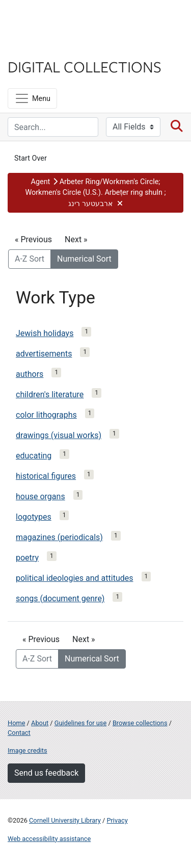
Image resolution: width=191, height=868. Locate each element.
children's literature (50, 394)
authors (29, 374)
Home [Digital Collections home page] (16, 723)
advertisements (44, 354)
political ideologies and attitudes (74, 578)
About (39, 723)
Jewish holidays (44, 333)
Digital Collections (84, 66)
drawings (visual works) (58, 435)
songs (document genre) (60, 598)
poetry (27, 558)
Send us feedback (46, 773)
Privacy (116, 820)
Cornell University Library (65, 820)
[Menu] (32, 98)
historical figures (46, 476)
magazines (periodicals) (59, 537)
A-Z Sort (29, 259)
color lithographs (46, 415)
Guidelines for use (80, 723)
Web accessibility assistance (49, 839)
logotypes (33, 517)
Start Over (30, 158)
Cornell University (59, 19)
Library (38, 46)
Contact (19, 732)
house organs (40, 496)
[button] (95, 193)
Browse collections (140, 723)
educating (33, 456)
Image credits (27, 750)
